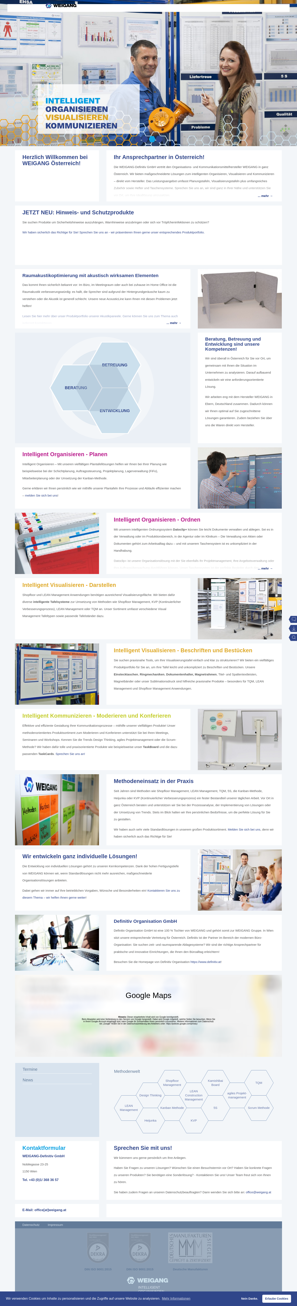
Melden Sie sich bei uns (244, 829)
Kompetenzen (145, 25)
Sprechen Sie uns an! (70, 754)
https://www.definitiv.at (205, 962)
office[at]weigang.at (50, 1210)
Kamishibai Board (215, 1083)
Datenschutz (30, 1224)
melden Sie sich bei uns (41, 495)
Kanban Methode (172, 1108)
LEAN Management (129, 1108)
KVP (194, 1120)
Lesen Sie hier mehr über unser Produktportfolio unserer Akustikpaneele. (72, 316)
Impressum (55, 1224)
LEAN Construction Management (194, 1095)
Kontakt (242, 25)
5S (215, 1108)
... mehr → (265, 195)
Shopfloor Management (172, 1083)
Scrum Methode (259, 1108)
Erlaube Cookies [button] (276, 1298)
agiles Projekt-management (237, 1095)
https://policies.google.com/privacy (181, 1024)
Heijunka (150, 1120)
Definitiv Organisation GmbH (145, 921)
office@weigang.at (258, 1192)
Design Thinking (150, 1095)
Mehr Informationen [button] (176, 1298)
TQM (258, 1082)
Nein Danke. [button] (249, 1298)
